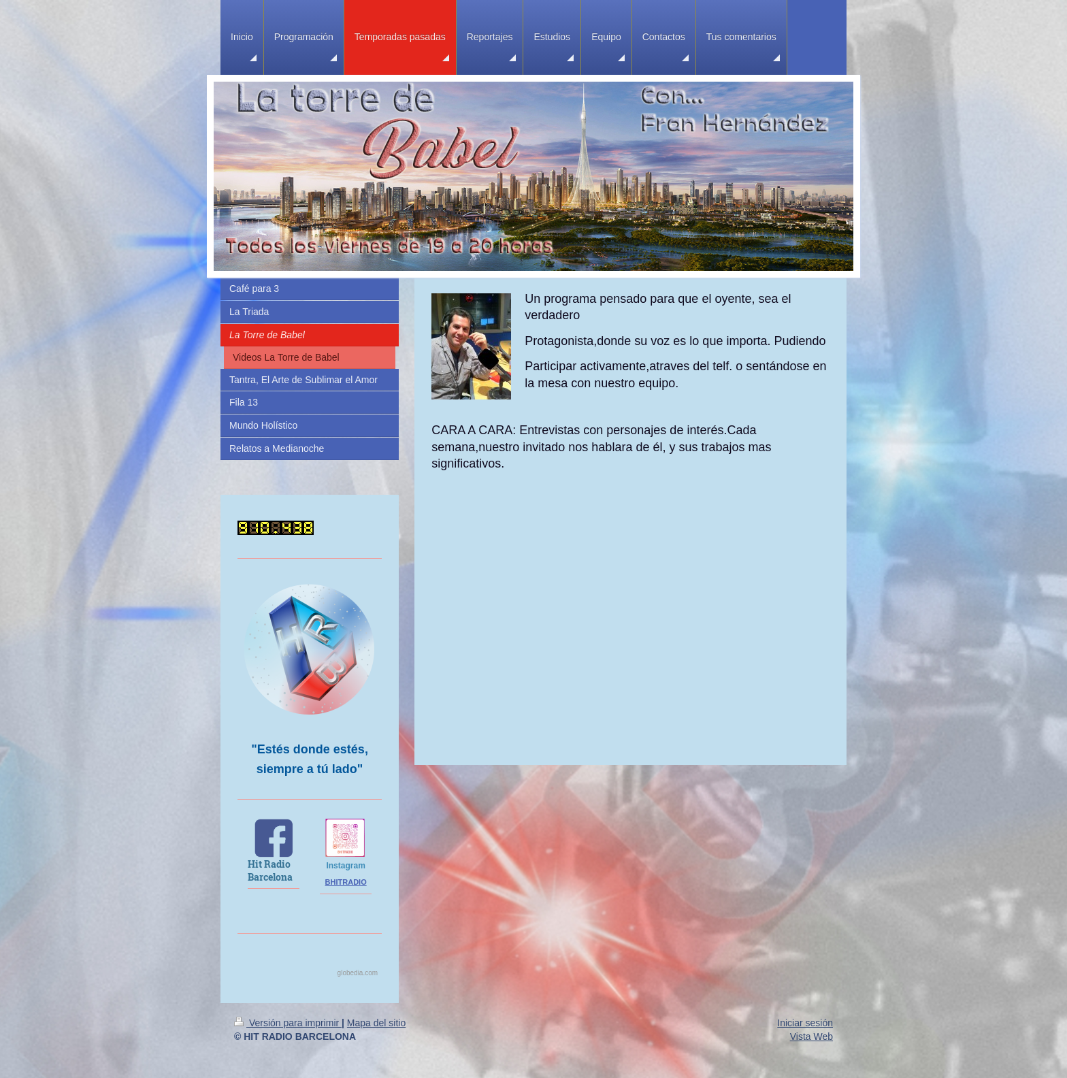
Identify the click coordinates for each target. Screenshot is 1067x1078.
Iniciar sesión (805, 1022)
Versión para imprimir (288, 1022)
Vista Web (811, 1036)
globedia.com (358, 973)
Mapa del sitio (376, 1022)
